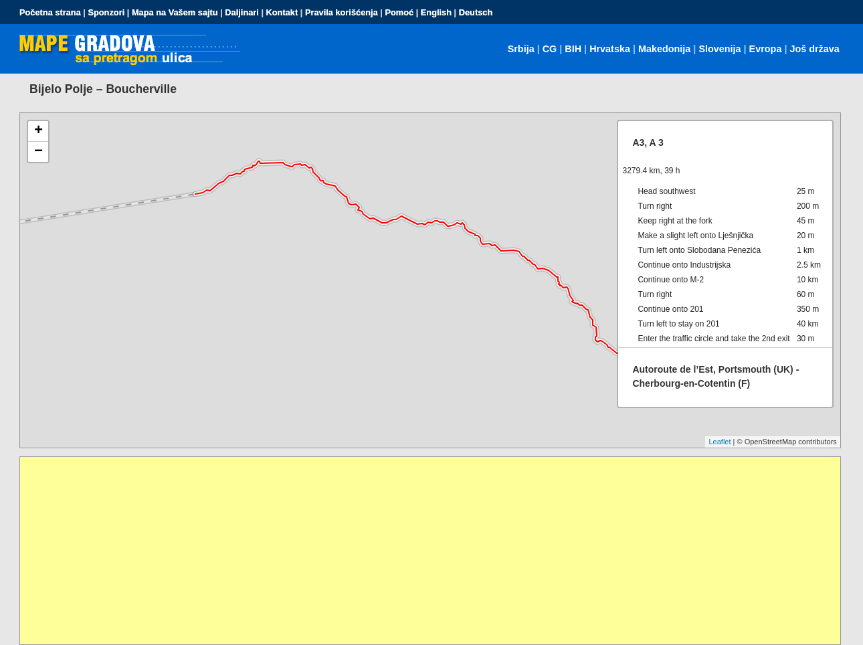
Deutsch (476, 12)
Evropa (765, 48)
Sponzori (106, 12)
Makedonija (664, 48)
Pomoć (399, 12)
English (436, 12)
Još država (814, 48)
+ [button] (38, 131)
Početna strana (50, 12)
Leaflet (719, 442)
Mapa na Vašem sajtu (175, 12)
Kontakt (282, 12)
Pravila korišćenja (341, 12)
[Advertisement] (421, 550)
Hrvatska (609, 48)
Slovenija (719, 48)
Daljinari (242, 12)
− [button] (38, 152)
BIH (573, 48)
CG (550, 48)
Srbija (521, 48)
